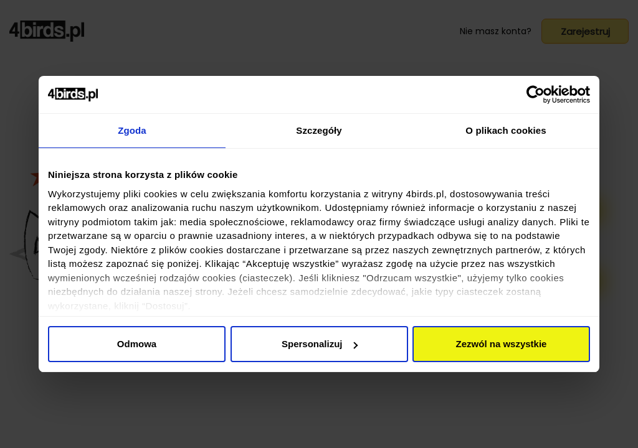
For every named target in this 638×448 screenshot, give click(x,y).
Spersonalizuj (320, 343)
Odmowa (136, 343)
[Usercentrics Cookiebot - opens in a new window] (535, 94)
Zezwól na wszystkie (501, 343)
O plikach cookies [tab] (505, 130)
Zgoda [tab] (132, 130)
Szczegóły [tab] (318, 130)
